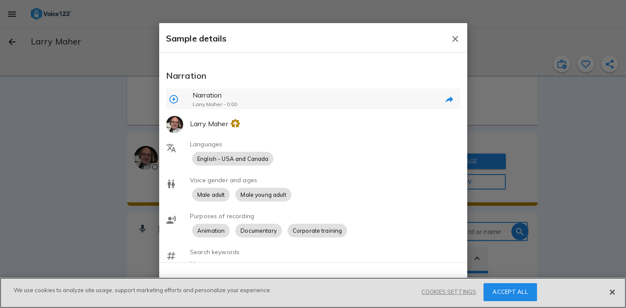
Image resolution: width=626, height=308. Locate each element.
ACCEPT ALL (510, 291)
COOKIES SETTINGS (448, 291)
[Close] (612, 292)
